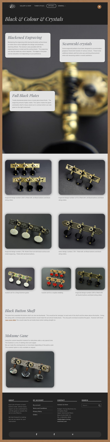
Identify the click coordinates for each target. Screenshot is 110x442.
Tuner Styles (39, 6)
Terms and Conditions (40, 408)
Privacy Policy (37, 411)
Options (51, 6)
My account (36, 405)
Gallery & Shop (25, 6)
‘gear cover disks (10, 320)
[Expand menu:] (44, 5)
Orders (35, 414)
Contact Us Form (62, 404)
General (61, 6)
